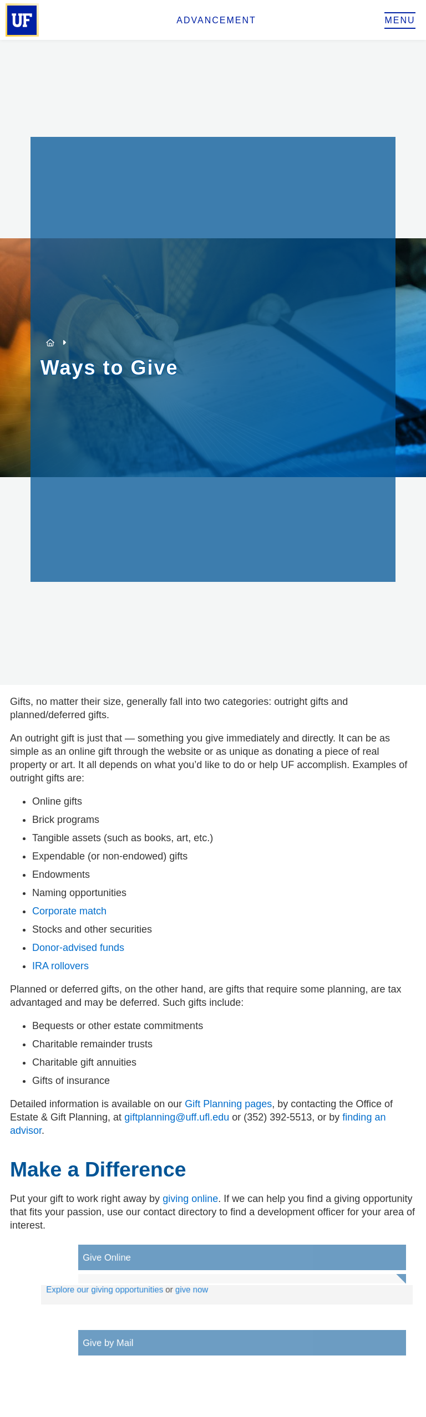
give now (206, 1290)
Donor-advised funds (78, 947)
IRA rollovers (60, 965)
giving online (190, 1198)
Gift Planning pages (228, 1103)
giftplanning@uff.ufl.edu (176, 1117)
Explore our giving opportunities (126, 1290)
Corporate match (69, 911)
